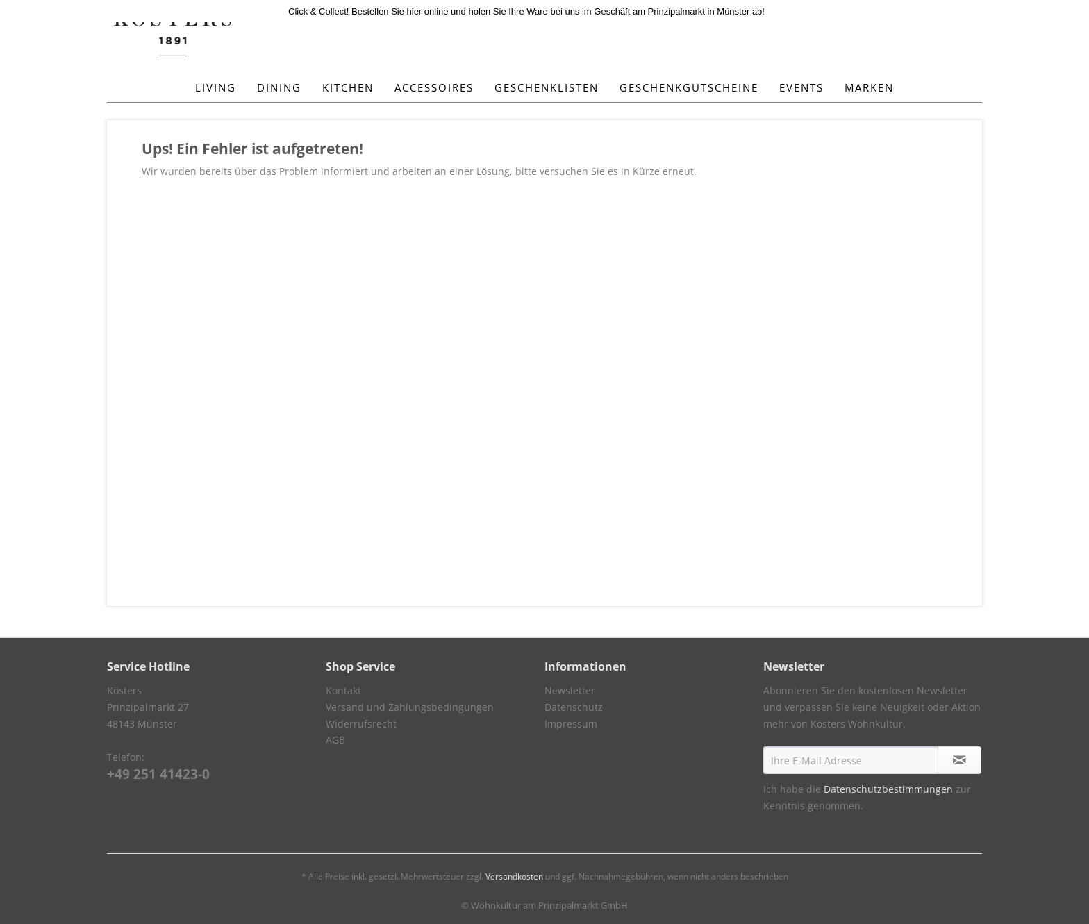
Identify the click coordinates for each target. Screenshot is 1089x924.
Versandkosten (514, 876)
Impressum (570, 723)
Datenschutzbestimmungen (888, 789)
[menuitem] (216, 87)
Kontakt (343, 690)
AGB (335, 739)
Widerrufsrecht (361, 723)
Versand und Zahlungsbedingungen (410, 707)
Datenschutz (573, 707)
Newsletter (569, 690)
